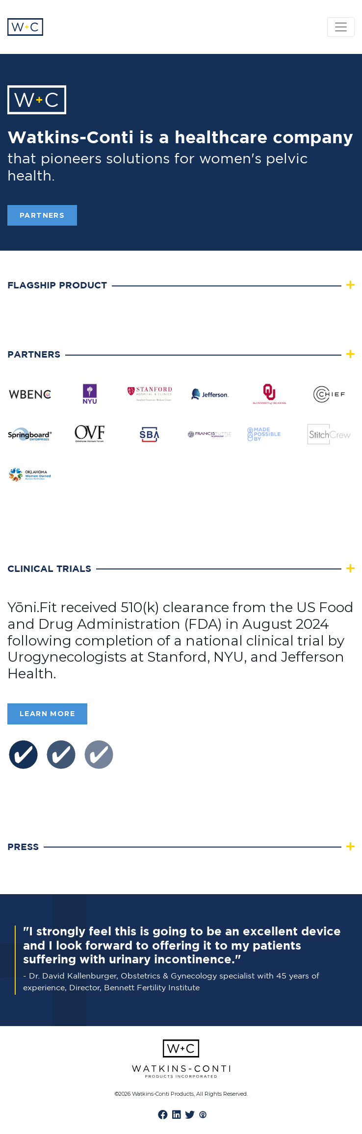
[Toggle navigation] (341, 27)
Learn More (47, 713)
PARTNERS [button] (42, 215)
